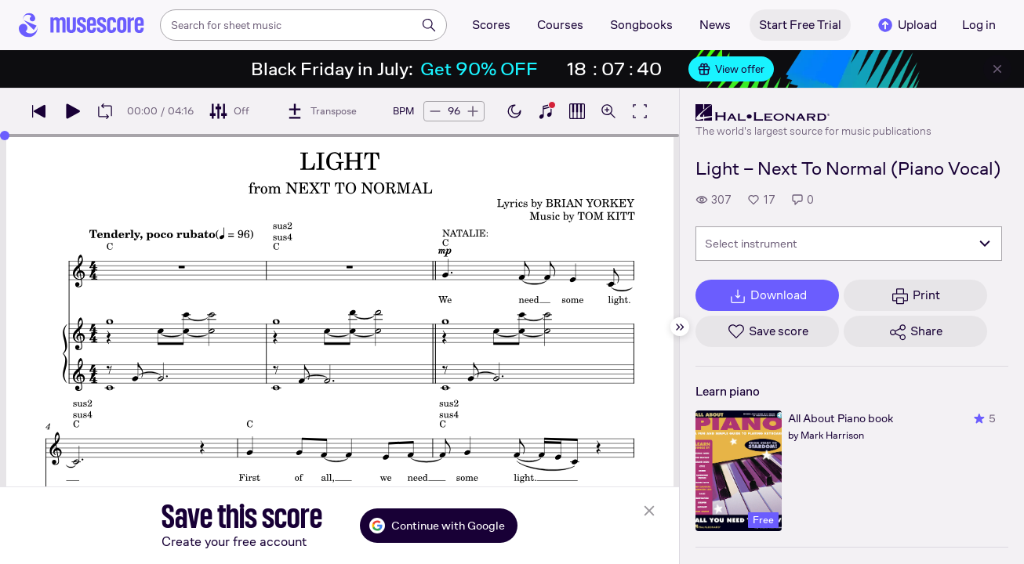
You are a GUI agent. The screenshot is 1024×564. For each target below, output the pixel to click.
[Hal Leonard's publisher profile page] (813, 112)
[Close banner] (997, 69)
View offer (731, 69)
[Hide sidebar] (679, 326)
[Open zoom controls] (608, 111)
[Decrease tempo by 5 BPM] (435, 111)
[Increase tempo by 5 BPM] (472, 111)
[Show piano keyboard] (545, 111)
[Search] (429, 25)
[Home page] (81, 25)
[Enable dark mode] (514, 111)
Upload (906, 25)
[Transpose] (321, 111)
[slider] (4, 135)
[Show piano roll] (577, 111)
